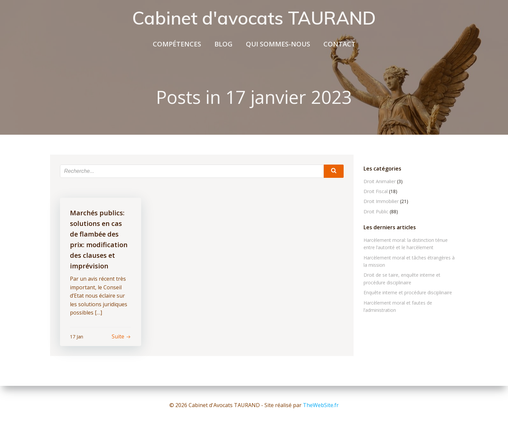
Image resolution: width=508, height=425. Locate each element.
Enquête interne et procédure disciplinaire (408, 292)
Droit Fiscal (376, 191)
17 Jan (76, 336)
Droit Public (376, 211)
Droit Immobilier (381, 201)
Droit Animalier (380, 181)
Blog (223, 43)
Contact (339, 43)
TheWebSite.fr (321, 405)
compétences (177, 43)
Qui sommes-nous (278, 43)
